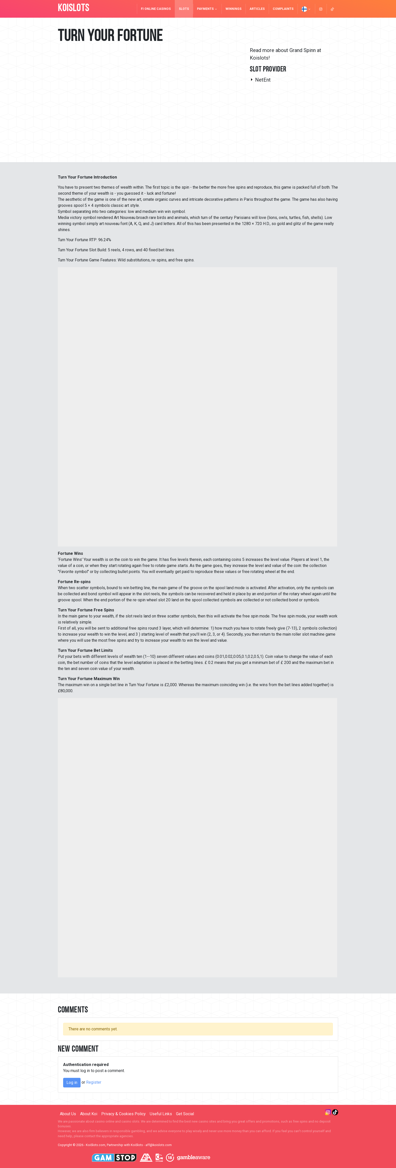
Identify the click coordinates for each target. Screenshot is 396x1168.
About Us (68, 1113)
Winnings (233, 9)
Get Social (185, 1113)
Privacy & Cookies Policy (123, 1113)
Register (93, 1082)
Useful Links (161, 1113)
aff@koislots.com (158, 1145)
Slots (184, 9)
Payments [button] (207, 9)
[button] (306, 9)
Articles (257, 9)
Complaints (283, 9)
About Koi (88, 1113)
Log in (71, 1082)
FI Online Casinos (156, 9)
